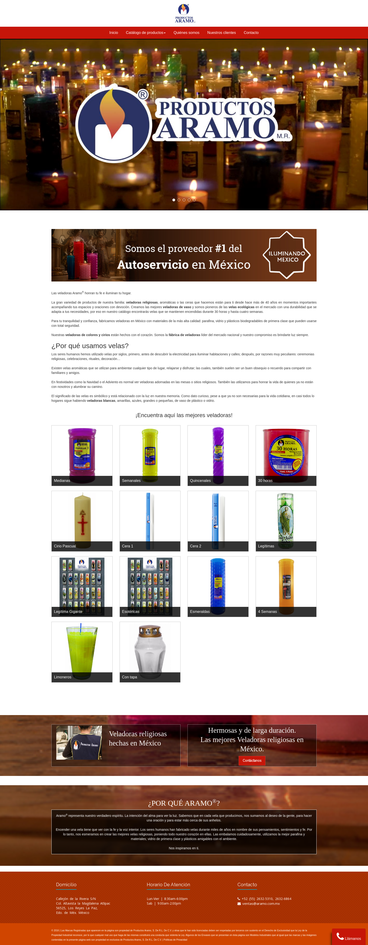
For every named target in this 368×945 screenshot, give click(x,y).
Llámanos (349, 936)
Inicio (113, 33)
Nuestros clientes (221, 33)
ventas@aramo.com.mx (261, 903)
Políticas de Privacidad (175, 939)
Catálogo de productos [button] (146, 33)
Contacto (251, 33)
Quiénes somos (186, 33)
